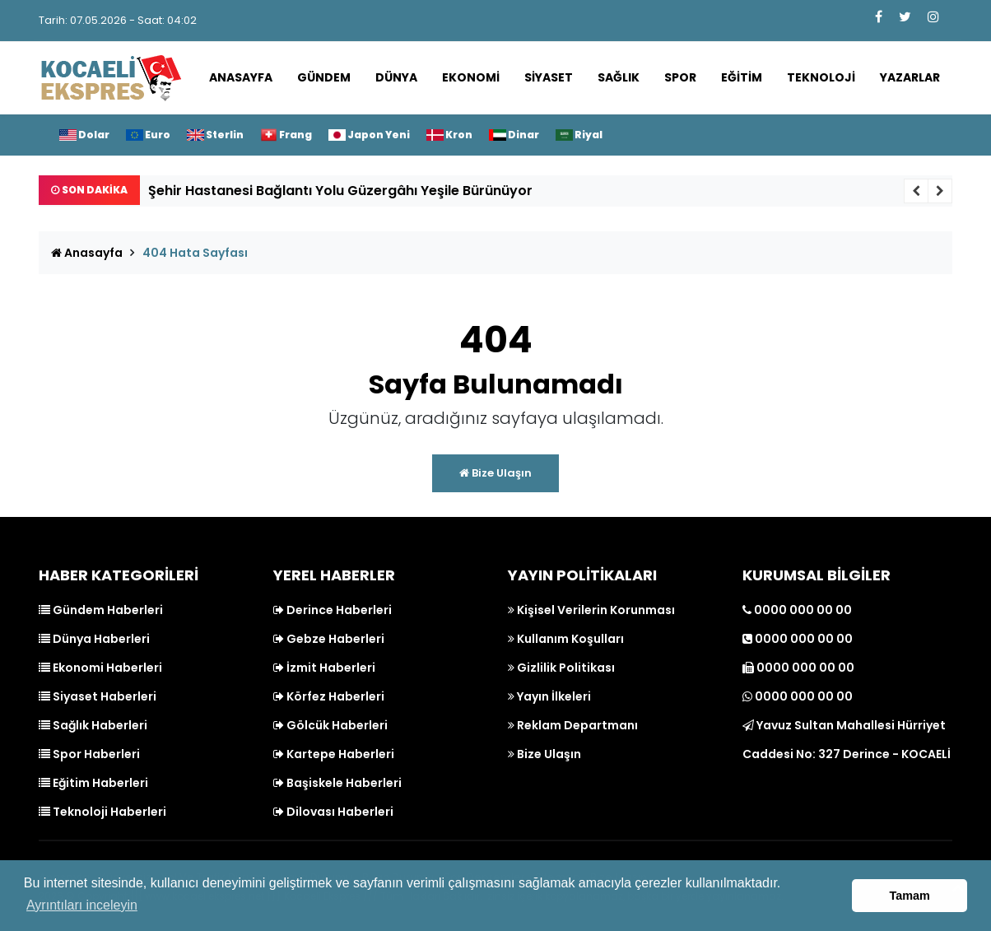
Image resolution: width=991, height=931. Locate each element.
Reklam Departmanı (573, 725)
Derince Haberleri (332, 610)
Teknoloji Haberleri (102, 811)
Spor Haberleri (89, 754)
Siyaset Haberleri (97, 696)
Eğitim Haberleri (93, 783)
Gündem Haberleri (101, 610)
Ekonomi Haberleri (100, 667)
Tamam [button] (910, 895)
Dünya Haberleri (94, 639)
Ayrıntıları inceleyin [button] (81, 905)
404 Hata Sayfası (195, 252)
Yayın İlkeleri (549, 696)
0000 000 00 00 (797, 610)
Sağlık (619, 77)
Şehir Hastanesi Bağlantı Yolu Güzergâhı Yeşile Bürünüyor (340, 190)
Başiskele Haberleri (337, 783)
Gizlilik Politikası (561, 667)
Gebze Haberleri (328, 639)
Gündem (324, 77)
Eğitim (741, 77)
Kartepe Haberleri (333, 754)
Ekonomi (471, 77)
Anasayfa (240, 77)
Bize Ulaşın (495, 473)
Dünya (396, 77)
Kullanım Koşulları (566, 639)
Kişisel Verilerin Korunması (591, 610)
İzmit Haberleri (324, 667)
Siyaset (548, 77)
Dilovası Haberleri (333, 811)
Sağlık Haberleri (93, 725)
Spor (680, 77)
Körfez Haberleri (328, 696)
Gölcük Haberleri (330, 725)
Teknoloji (821, 77)
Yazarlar (910, 77)
